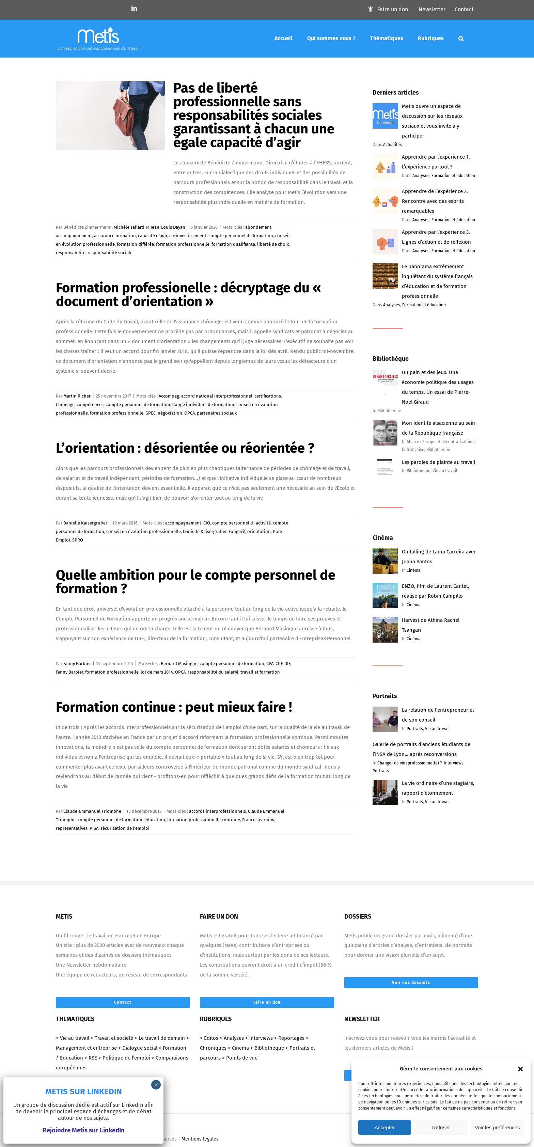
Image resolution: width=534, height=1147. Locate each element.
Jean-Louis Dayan (168, 227)
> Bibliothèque (267, 1048)
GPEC (150, 413)
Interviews (454, 763)
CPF (279, 663)
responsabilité (70, 252)
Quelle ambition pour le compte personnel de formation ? (195, 582)
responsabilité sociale (110, 252)
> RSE (90, 1058)
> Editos (209, 1038)
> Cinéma (238, 1048)
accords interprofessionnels (217, 811)
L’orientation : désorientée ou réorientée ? (185, 448)
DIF (287, 663)
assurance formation (115, 235)
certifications (267, 396)
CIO (206, 523)
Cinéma (414, 570)
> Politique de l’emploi (124, 1058)
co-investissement (187, 235)
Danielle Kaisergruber (85, 523)
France (248, 819)
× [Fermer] (156, 1084)
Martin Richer (77, 396)
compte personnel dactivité (241, 523)
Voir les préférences (497, 1127)
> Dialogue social (137, 1048)
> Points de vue (239, 1058)
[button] (520, 1069)
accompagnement (74, 235)
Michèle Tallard (129, 227)
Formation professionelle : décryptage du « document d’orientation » (190, 295)
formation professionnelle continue (203, 819)
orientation (259, 531)
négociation (170, 413)
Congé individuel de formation (203, 404)
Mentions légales (200, 1139)
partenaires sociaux (217, 413)
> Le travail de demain (160, 1038)
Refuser (441, 1127)
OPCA (189, 413)
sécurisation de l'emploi (125, 828)
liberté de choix (273, 244)
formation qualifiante (233, 244)
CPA (269, 663)
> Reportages (289, 1038)
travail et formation (260, 672)
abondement (258, 227)
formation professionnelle (182, 244)
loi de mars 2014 (157, 672)
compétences (90, 404)
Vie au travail (437, 728)
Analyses (420, 175)
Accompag (169, 396)
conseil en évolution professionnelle (143, 531)
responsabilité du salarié (213, 672)
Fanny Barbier (77, 663)
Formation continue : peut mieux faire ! (174, 707)
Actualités (392, 144)
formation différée (135, 244)
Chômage (65, 404)
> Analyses (232, 1038)
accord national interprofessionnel (216, 396)
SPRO (77, 540)
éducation (154, 819)
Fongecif (237, 531)
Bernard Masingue (179, 663)
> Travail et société (112, 1038)
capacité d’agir (152, 235)
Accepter (385, 1127)
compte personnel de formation (240, 235)
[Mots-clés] (461, 38)
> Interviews (259, 1038)
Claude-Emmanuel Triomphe (92, 811)
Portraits (415, 728)
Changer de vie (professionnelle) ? (409, 763)
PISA (94, 828)
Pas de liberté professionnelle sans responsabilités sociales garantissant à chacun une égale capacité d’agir (253, 115)
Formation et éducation (453, 175)
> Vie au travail (72, 1038)
